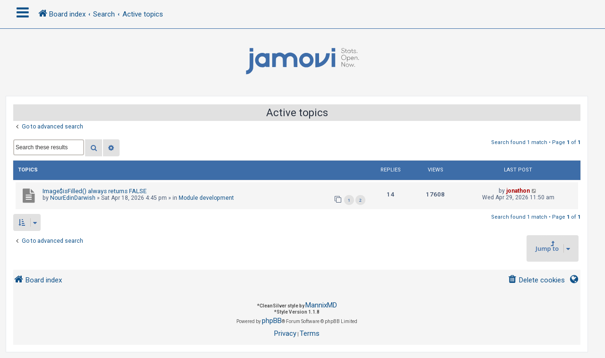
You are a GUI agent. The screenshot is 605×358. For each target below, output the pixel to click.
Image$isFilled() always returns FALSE (95, 191)
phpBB (272, 320)
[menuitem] (536, 280)
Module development (206, 198)
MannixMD (321, 305)
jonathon (518, 191)
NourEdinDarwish (72, 198)
